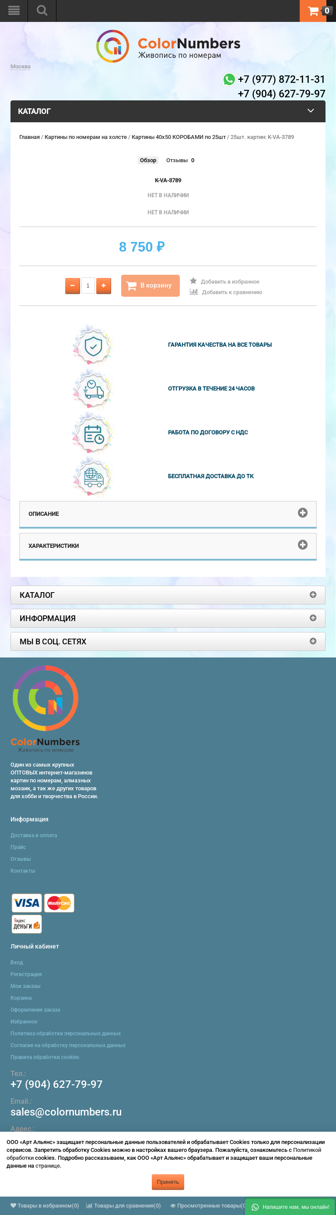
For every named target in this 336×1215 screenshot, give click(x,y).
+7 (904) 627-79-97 (56, 1084)
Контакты (22, 871)
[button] (290, 1206)
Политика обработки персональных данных (65, 1033)
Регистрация (26, 974)
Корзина (21, 998)
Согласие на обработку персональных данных (68, 1045)
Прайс (18, 847)
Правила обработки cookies (44, 1057)
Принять (168, 1182)
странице (47, 1165)
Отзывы (177, 160)
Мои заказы (25, 986)
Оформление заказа (35, 1010)
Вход (16, 962)
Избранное (23, 1022)
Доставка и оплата (33, 835)
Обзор (148, 160)
